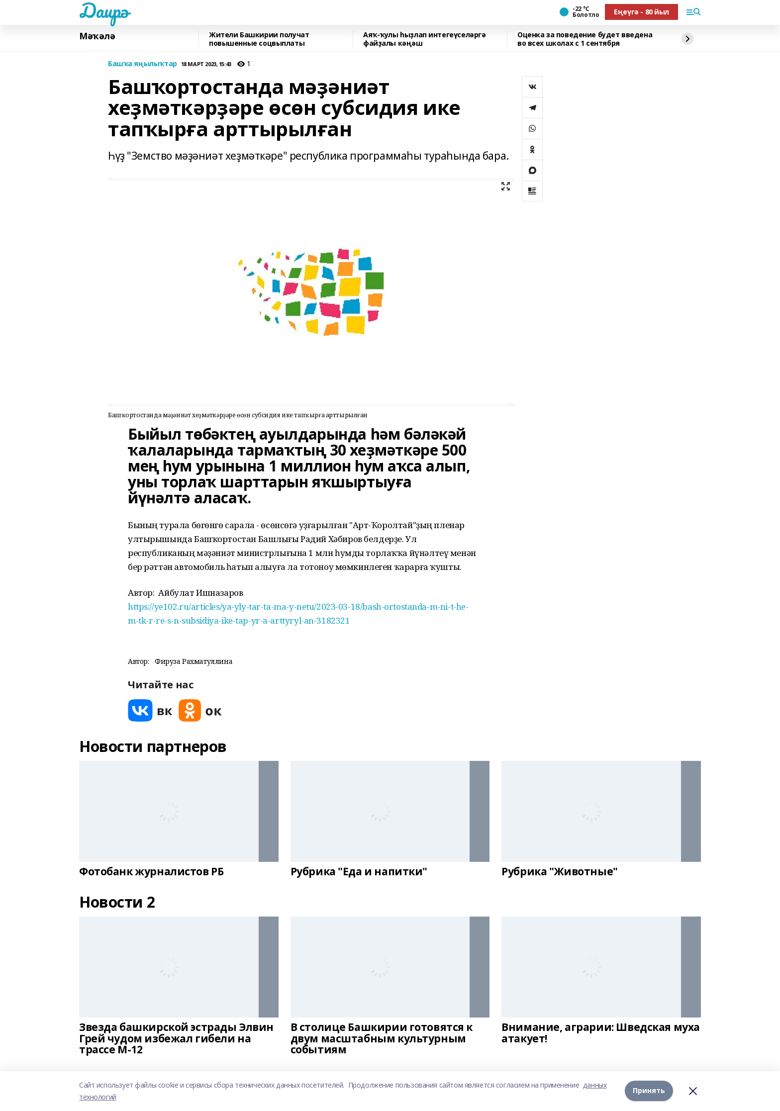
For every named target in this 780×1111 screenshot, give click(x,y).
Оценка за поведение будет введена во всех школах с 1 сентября (584, 39)
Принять (649, 1091)
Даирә (103, 10)
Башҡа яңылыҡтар (142, 64)
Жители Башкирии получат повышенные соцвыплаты (259, 39)
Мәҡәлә (97, 36)
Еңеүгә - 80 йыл (641, 11)
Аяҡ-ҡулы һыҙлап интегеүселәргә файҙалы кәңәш (424, 39)
